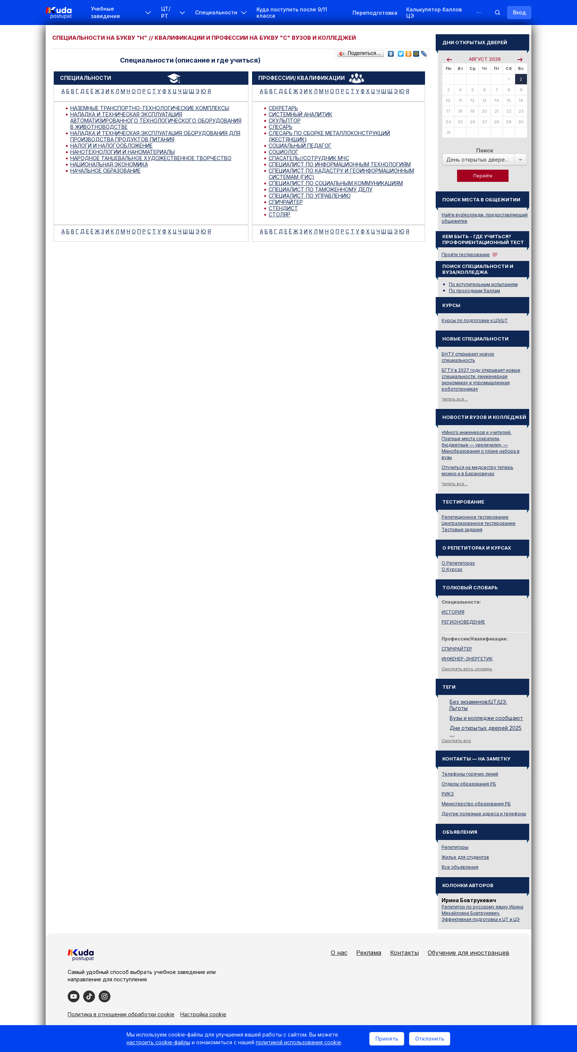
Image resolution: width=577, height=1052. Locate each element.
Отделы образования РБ (469, 784)
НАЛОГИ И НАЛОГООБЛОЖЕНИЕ (111, 145)
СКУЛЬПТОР (285, 120)
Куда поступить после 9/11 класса (291, 12)
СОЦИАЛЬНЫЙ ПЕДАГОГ (300, 145)
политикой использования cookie (298, 1042)
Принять (386, 1038)
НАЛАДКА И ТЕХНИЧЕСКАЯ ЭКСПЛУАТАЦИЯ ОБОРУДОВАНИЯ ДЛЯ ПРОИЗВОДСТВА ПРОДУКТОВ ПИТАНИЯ (155, 136)
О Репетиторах (458, 563)
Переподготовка (375, 13)
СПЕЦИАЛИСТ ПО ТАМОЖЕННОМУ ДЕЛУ (320, 189)
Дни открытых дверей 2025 (485, 728)
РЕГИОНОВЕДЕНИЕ (463, 622)
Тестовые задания (462, 529)
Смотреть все (456, 740)
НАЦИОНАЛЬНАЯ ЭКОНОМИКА (109, 164)
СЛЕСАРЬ (281, 127)
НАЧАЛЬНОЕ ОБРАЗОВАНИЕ (105, 170)
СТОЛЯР (279, 214)
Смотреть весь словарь (467, 668)
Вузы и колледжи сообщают (486, 718)
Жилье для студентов (465, 857)
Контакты (404, 952)
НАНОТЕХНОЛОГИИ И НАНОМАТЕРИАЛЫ (122, 152)
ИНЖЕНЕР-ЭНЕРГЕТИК (467, 658)
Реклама (368, 952)
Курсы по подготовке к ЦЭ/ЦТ (475, 320)
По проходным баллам (474, 290)
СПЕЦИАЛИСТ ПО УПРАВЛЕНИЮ (310, 196)
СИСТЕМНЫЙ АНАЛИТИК (300, 114)
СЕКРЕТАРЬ (283, 108)
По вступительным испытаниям (483, 284)
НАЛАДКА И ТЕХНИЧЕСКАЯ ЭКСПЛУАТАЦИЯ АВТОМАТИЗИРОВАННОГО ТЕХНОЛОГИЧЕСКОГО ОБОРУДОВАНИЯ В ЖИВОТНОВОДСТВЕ (155, 120)
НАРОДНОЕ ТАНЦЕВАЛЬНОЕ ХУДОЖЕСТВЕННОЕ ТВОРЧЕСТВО (150, 158)
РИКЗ (448, 794)
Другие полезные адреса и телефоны (484, 813)
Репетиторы (455, 847)
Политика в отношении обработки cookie (121, 1014)
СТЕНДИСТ (283, 208)
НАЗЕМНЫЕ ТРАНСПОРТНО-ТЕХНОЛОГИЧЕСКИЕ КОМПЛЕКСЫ (149, 108)
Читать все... (455, 399)
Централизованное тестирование (479, 523)
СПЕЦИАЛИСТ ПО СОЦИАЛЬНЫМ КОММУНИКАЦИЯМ (336, 183)
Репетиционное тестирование (475, 517)
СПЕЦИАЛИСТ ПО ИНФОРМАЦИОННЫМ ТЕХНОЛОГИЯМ (340, 164)
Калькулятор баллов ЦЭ (434, 12)
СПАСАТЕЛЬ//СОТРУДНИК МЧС (309, 158)
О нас (339, 952)
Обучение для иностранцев (468, 952)
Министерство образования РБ (476, 803)
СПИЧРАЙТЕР (286, 202)
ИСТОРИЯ (453, 612)
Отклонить (429, 1038)
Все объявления (460, 867)
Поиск (484, 150)
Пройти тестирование (466, 254)
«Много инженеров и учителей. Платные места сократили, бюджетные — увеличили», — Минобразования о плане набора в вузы (481, 445)
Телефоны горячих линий (470, 774)
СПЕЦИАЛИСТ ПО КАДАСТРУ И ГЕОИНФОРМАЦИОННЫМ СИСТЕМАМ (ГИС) (341, 173)
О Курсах (452, 569)
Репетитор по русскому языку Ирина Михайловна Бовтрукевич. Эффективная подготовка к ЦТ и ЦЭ (482, 913)
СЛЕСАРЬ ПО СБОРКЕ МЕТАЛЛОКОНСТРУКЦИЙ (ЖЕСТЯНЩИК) (329, 136)
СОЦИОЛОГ (283, 152)
